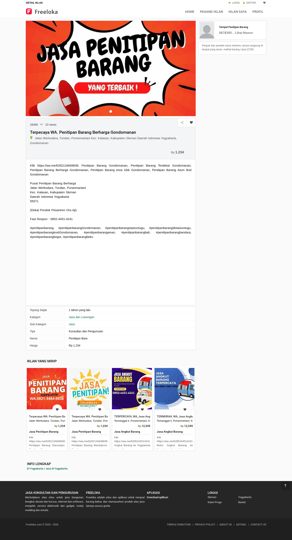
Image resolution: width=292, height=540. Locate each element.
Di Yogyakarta (35, 468)
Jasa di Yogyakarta (56, 468)
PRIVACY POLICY (205, 524)
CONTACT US (258, 524)
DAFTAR (251, 2)
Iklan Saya (238, 12)
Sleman (212, 497)
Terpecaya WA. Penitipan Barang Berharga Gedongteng (65, 416)
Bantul (242, 502)
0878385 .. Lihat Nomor (236, 33)
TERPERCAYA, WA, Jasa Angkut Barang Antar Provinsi (148, 416)
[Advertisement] (110, 271)
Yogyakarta (244, 497)
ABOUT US (225, 524)
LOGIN (235, 2)
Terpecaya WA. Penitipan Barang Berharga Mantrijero (106, 416)
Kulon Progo (215, 502)
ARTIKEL (241, 524)
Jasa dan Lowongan (81, 317)
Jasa (72, 324)
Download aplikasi (157, 497)
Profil (257, 12)
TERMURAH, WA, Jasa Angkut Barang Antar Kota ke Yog (192, 416)
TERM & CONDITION (179, 524)
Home (189, 12)
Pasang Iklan (211, 12)
